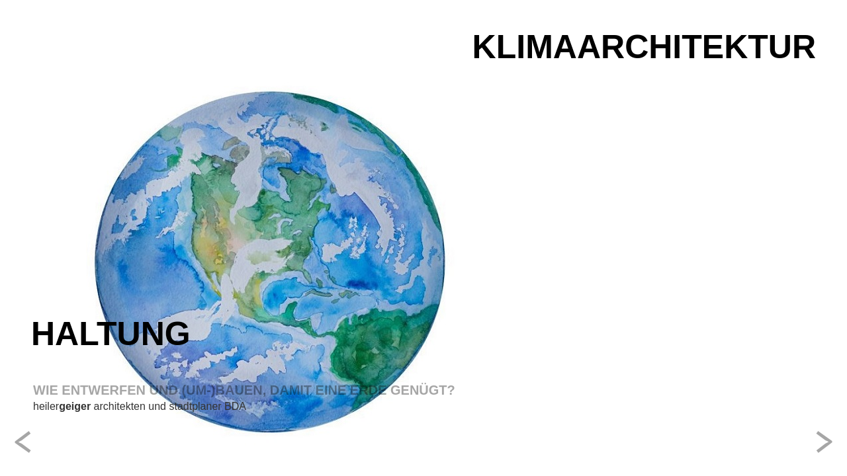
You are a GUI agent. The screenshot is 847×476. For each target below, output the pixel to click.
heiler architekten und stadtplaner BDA (139, 406)
